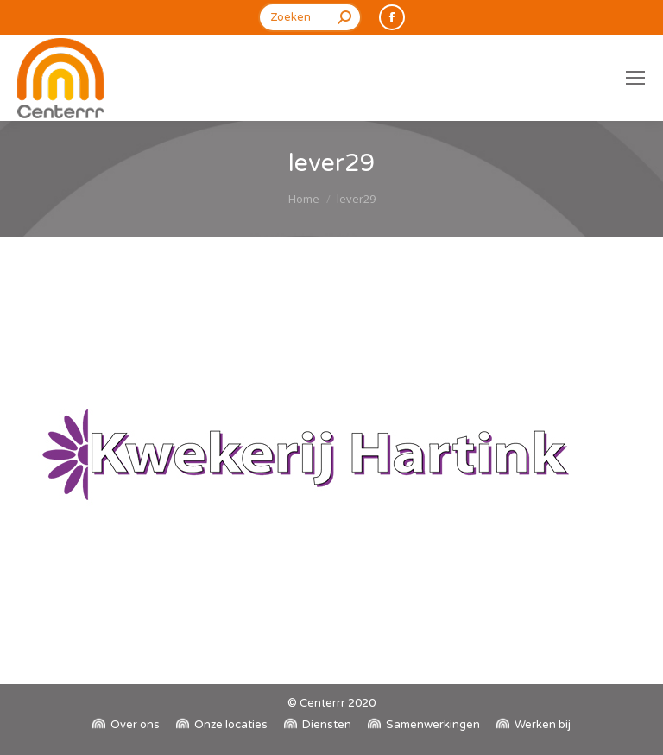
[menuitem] (126, 725)
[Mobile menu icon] (635, 77)
